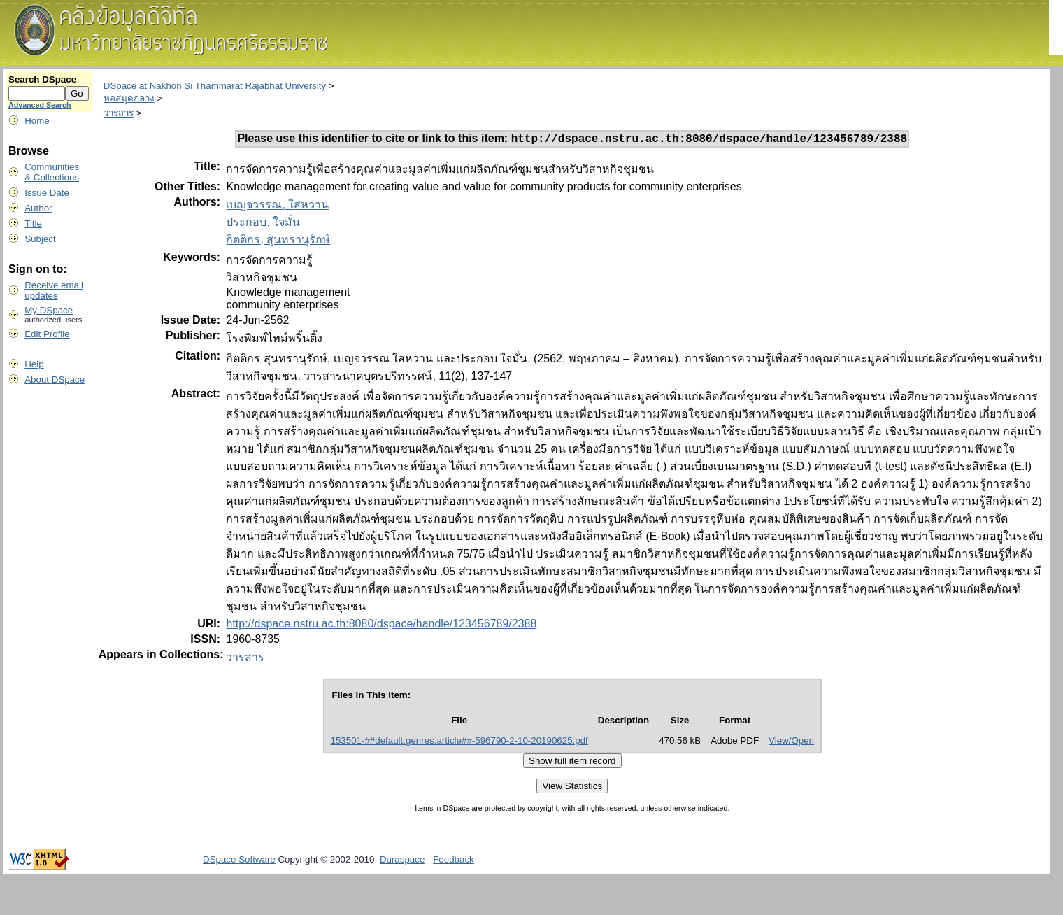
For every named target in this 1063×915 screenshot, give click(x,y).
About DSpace (54, 379)
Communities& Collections (51, 172)
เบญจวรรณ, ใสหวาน (277, 207)
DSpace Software (239, 861)
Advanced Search (39, 105)
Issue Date (46, 192)
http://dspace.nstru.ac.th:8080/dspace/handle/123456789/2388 (381, 626)
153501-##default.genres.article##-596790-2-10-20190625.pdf (459, 742)
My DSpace (48, 310)
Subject (39, 239)
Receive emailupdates (53, 290)
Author (38, 208)
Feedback (453, 861)
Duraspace (402, 861)
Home (37, 120)
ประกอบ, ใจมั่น (263, 224)
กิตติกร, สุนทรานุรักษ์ (278, 242)
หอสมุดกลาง (129, 98)
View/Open (791, 742)
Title (33, 223)
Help (33, 364)
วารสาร (119, 113)
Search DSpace (42, 79)
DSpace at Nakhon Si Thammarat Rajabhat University (215, 85)
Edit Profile (46, 334)
